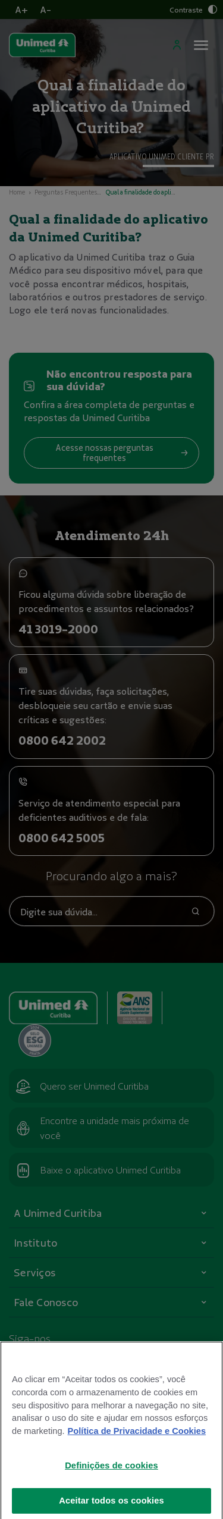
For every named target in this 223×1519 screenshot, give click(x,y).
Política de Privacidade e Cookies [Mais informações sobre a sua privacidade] (137, 1442)
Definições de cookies (111, 1477)
